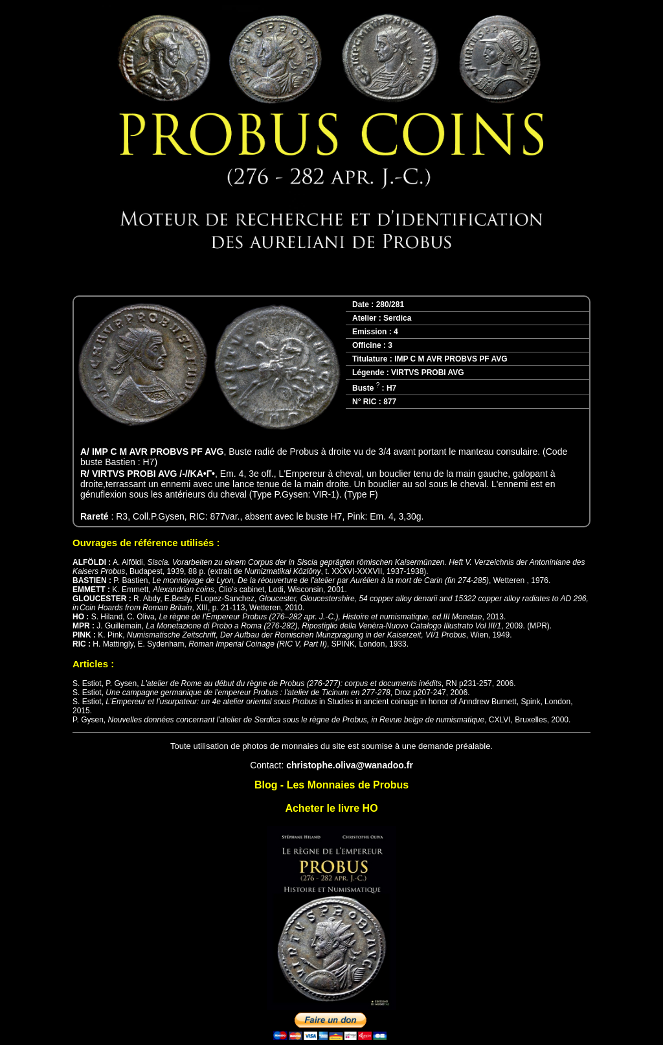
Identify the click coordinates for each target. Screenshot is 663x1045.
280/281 (390, 304)
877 (389, 401)
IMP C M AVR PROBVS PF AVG (450, 358)
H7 (391, 388)
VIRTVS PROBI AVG (427, 372)
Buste (365, 388)
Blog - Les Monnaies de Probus (331, 784)
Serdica (397, 318)
